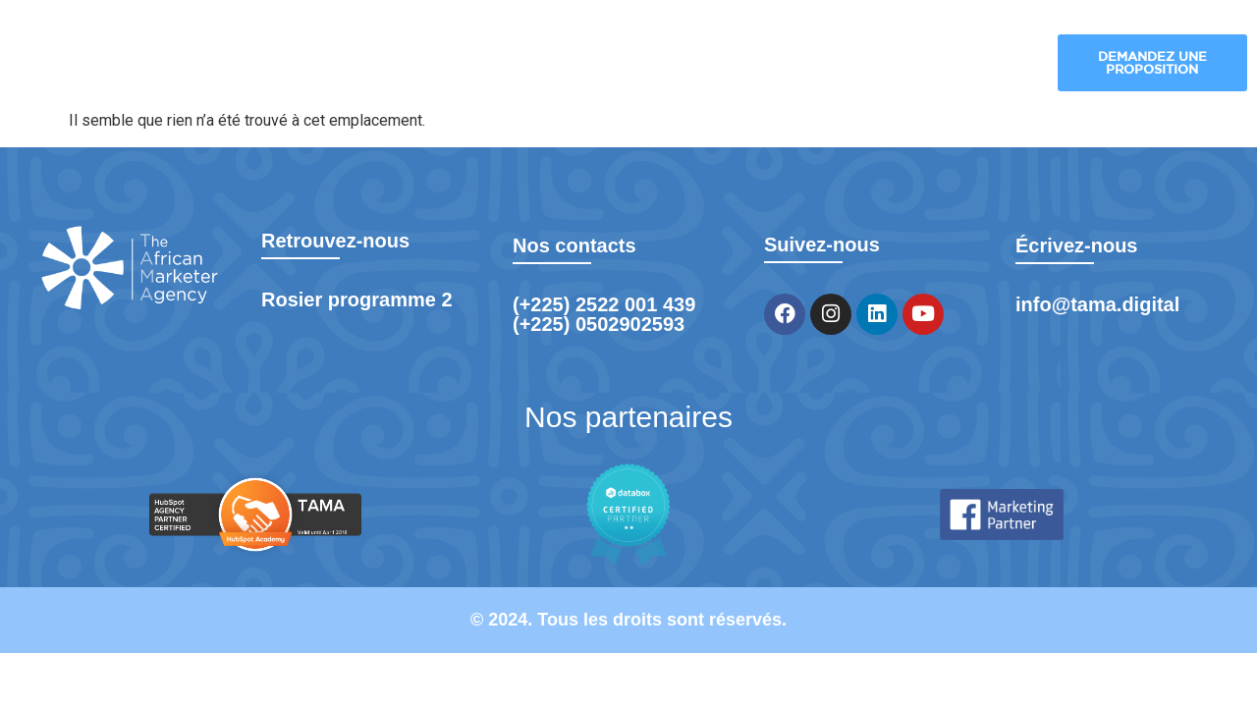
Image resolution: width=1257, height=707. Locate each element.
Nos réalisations (793, 63)
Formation (981, 64)
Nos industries (662, 63)
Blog (891, 64)
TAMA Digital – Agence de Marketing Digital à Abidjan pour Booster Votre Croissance (336, 63)
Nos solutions (534, 63)
